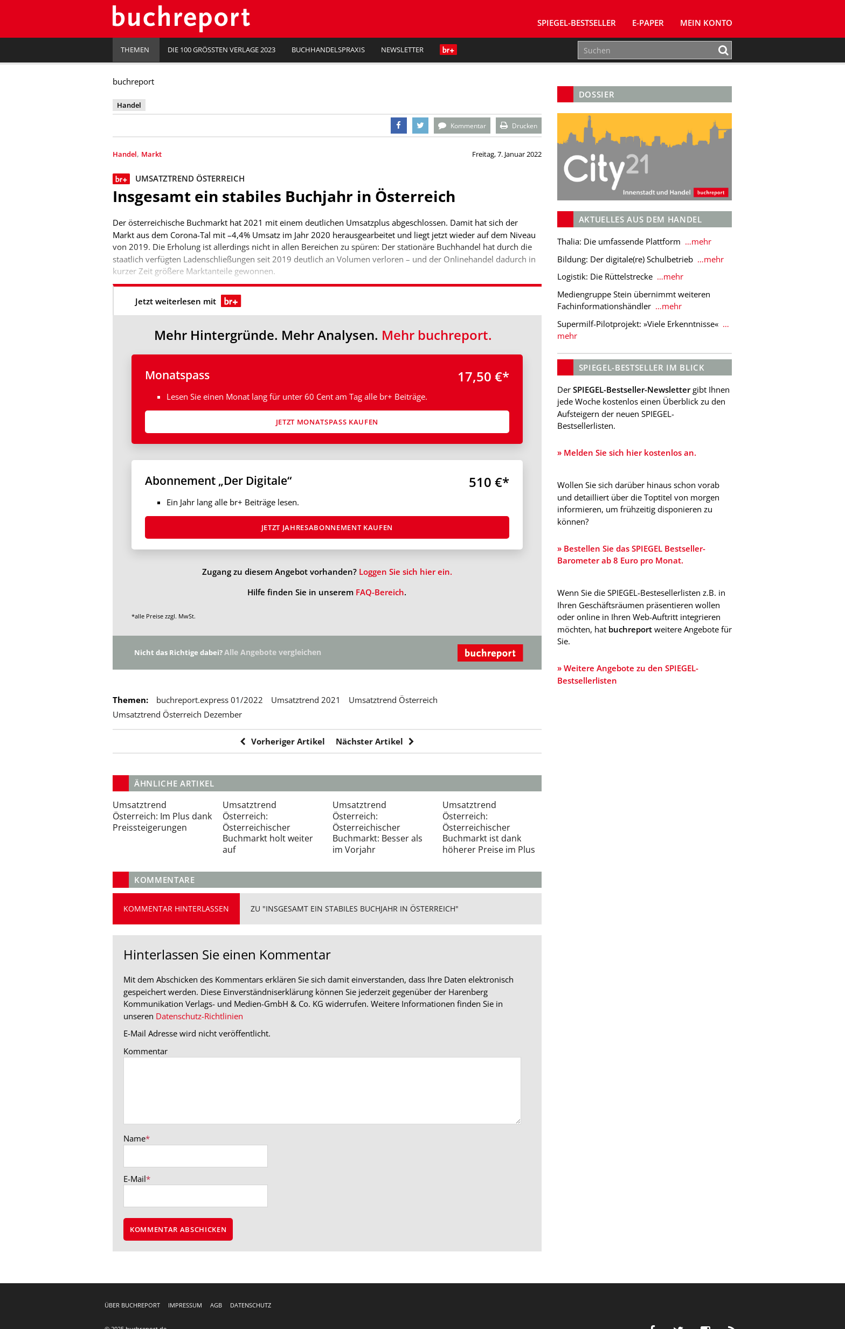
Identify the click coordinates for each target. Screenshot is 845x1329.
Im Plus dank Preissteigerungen (162, 816)
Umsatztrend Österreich (393, 699)
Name (134, 1138)
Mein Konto (706, 22)
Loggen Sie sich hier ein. (405, 571)
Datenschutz (250, 1305)
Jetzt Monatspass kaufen (327, 422)
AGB (216, 1305)
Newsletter (402, 49)
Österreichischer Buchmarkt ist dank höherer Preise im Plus (488, 827)
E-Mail (134, 1178)
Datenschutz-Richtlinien (199, 1016)
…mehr (697, 241)
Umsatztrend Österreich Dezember (177, 714)
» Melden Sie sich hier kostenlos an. (626, 452)
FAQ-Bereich (380, 592)
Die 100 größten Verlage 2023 (221, 49)
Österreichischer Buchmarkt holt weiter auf (268, 827)
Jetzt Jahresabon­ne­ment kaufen (327, 527)
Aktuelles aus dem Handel (640, 219)
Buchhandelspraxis (328, 49)
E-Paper (648, 22)
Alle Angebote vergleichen (278, 652)
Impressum (185, 1305)
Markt (151, 154)
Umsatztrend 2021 (306, 699)
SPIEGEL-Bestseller (576, 22)
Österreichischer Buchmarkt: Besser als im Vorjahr (377, 827)
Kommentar (145, 1051)
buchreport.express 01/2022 (209, 699)
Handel (125, 154)
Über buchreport (132, 1305)
